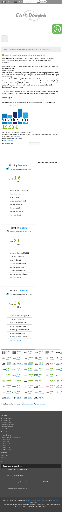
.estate (18, 359)
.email (7, 370)
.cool (29, 381)
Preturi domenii (6, 435)
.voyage (51, 359)
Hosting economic (6, 418)
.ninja (17, 381)
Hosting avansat (6, 423)
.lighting (8, 398)
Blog (2, 460)
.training (51, 370)
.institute (8, 376)
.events (8, 381)
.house (18, 376)
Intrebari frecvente (7, 427)
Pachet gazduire (7, 143)
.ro (7, 3)
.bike (29, 359)
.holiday (30, 376)
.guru (7, 359)
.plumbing (8, 393)
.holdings (18, 387)
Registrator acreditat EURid (36, 500)
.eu (19, 3)
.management (19, 364)
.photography (41, 398)
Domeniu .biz (5, 445)
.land (50, 393)
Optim (23, 227)
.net (42, 3)
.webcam (51, 381)
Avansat (23, 290)
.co (50, 353)
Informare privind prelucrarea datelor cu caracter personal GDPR (27, 482)
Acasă (6, 49)
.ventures (8, 364)
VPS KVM (4, 429)
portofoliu (17, 136)
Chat (37, 7)
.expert (40, 381)
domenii (12, 49)
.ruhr (17, 370)
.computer (30, 364)
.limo (7, 387)
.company (40, 364)
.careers (40, 387)
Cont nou (50, 7)
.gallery (30, 398)
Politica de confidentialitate (15, 476)
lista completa (41, 404)
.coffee (51, 376)
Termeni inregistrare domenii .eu (17, 488)
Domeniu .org (5, 447)
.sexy (17, 393)
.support (40, 370)
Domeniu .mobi (6, 449)
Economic (23, 165)
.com (31, 3)
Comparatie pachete (7, 425)
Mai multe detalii (8, 141)
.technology (41, 393)
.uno (50, 364)
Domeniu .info (5, 443)
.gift (39, 376)
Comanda (43, 7)
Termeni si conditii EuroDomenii (17, 469)
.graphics (18, 398)
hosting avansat (28, 404)
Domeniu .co (5, 441)
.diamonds (30, 387)
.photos (40, 359)
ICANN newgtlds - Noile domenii (26, 49)
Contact (3, 462)
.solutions (30, 370)
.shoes (51, 387)
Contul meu (58, 7)
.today (29, 393)
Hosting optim (5, 421)
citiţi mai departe (11, 105)
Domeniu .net (5, 439)
